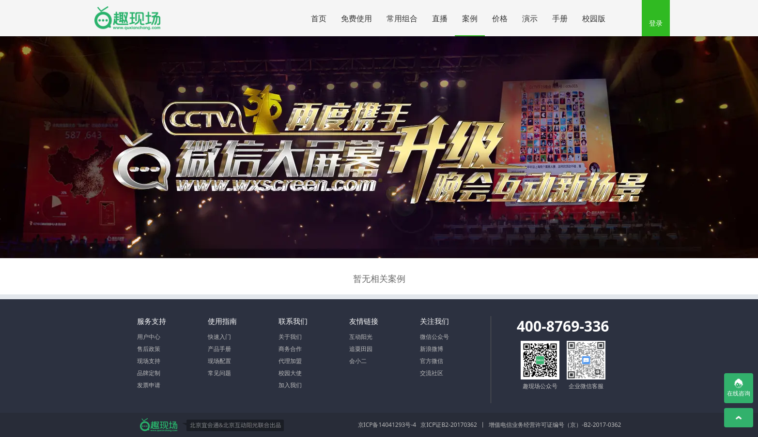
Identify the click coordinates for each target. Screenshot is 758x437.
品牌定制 (148, 373)
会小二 (358, 361)
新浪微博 (431, 349)
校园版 (593, 18)
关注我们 (434, 321)
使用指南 (222, 321)
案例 (470, 18)
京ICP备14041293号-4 (387, 425)
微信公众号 (434, 337)
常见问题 (219, 373)
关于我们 (290, 337)
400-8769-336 (563, 326)
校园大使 (290, 373)
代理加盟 (290, 361)
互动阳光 (360, 337)
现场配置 (219, 361)
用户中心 (148, 337)
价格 (500, 18)
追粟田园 (360, 349)
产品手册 (219, 349)
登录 (656, 23)
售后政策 (148, 349)
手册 (560, 18)
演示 (530, 18)
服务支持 (151, 321)
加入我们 (290, 385)
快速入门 (219, 337)
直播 (443, 15)
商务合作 (290, 349)
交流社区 (431, 373)
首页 (318, 18)
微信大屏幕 (127, 18)
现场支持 (148, 361)
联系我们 (293, 321)
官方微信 (431, 361)
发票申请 (148, 385)
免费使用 (356, 18)
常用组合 (402, 18)
